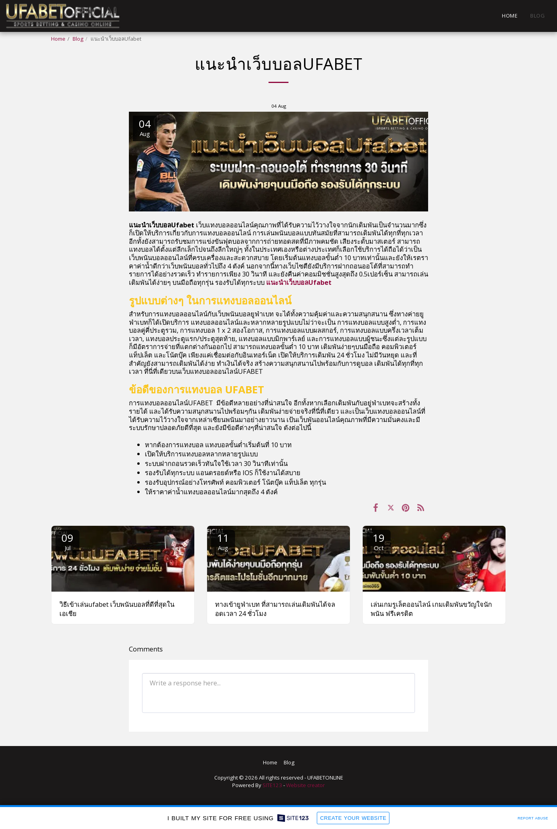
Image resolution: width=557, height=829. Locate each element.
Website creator (305, 785)
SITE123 (272, 785)
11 (223, 541)
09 (67, 541)
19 (379, 541)
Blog (78, 38)
